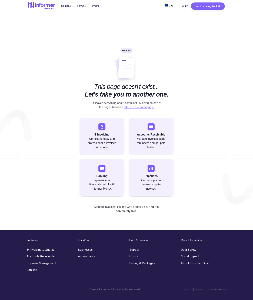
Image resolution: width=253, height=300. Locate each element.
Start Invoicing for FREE (208, 6)
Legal (199, 289)
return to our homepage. (139, 107)
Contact (186, 289)
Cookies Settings (217, 289)
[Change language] (170, 6)
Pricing (95, 6)
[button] (67, 5)
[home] (41, 6)
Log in (185, 6)
